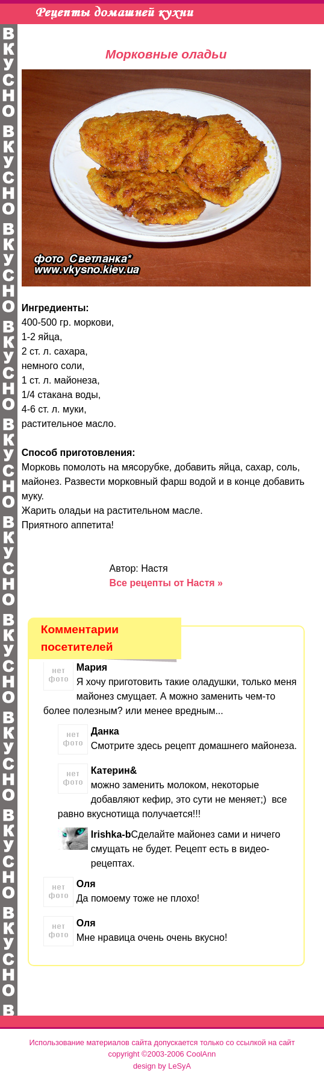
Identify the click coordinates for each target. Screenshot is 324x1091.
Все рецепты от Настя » (166, 583)
